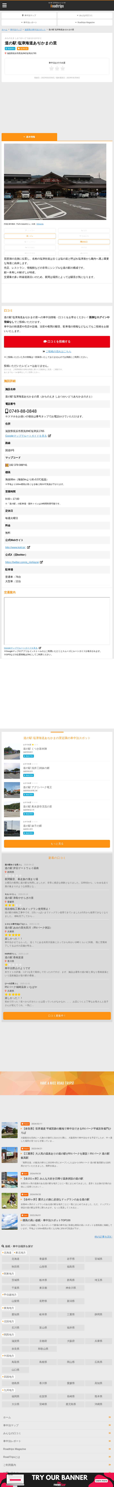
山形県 (43, 1266)
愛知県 (15, 1314)
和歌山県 (43, 1348)
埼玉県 (98, 1280)
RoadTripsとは (11, 1457)
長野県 (43, 1301)
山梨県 (15, 1301)
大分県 (15, 1404)
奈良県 (15, 1348)
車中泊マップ (30, 15)
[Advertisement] (57, 107)
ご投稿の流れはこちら (58, 351)
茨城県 (15, 1280)
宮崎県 (43, 1404)
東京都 (43, 1287)
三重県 (71, 1314)
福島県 (71, 1266)
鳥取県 (15, 1362)
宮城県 (98, 1258)
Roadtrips (57, 6)
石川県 (15, 1327)
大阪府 (71, 1341)
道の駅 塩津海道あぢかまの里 (56, 3)
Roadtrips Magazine (86, 22)
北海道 (15, 1258)
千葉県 (15, 1287)
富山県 (43, 1327)
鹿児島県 (71, 1404)
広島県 (98, 1362)
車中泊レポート (30, 22)
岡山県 (71, 1362)
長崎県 (71, 1396)
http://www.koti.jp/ (15, 547)
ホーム (4, 29)
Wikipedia (40, 224)
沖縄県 (98, 1404)
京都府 (43, 1341)
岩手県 (71, 1258)
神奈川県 (71, 1287)
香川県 (43, 1383)
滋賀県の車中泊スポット (35, 29)
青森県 (43, 1258)
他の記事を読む (103, 1236)
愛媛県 (71, 1383)
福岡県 (15, 1396)
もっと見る (57, 843)
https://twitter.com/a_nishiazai (22, 562)
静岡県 (98, 1314)
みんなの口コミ (86, 15)
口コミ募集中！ (57, 1015)
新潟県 (71, 1301)
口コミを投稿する (59, 341)
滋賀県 (15, 1341)
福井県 (71, 1327)
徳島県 (15, 1383)
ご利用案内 (9, 1465)
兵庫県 (98, 1341)
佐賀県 (43, 1396)
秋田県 (15, 1266)
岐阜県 (43, 1314)
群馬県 (71, 1280)
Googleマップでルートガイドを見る (26, 435)
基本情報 (30, 137)
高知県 (98, 1383)
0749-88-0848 (23, 411)
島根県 (43, 1362)
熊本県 (98, 1396)
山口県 (15, 1369)
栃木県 (43, 1280)
